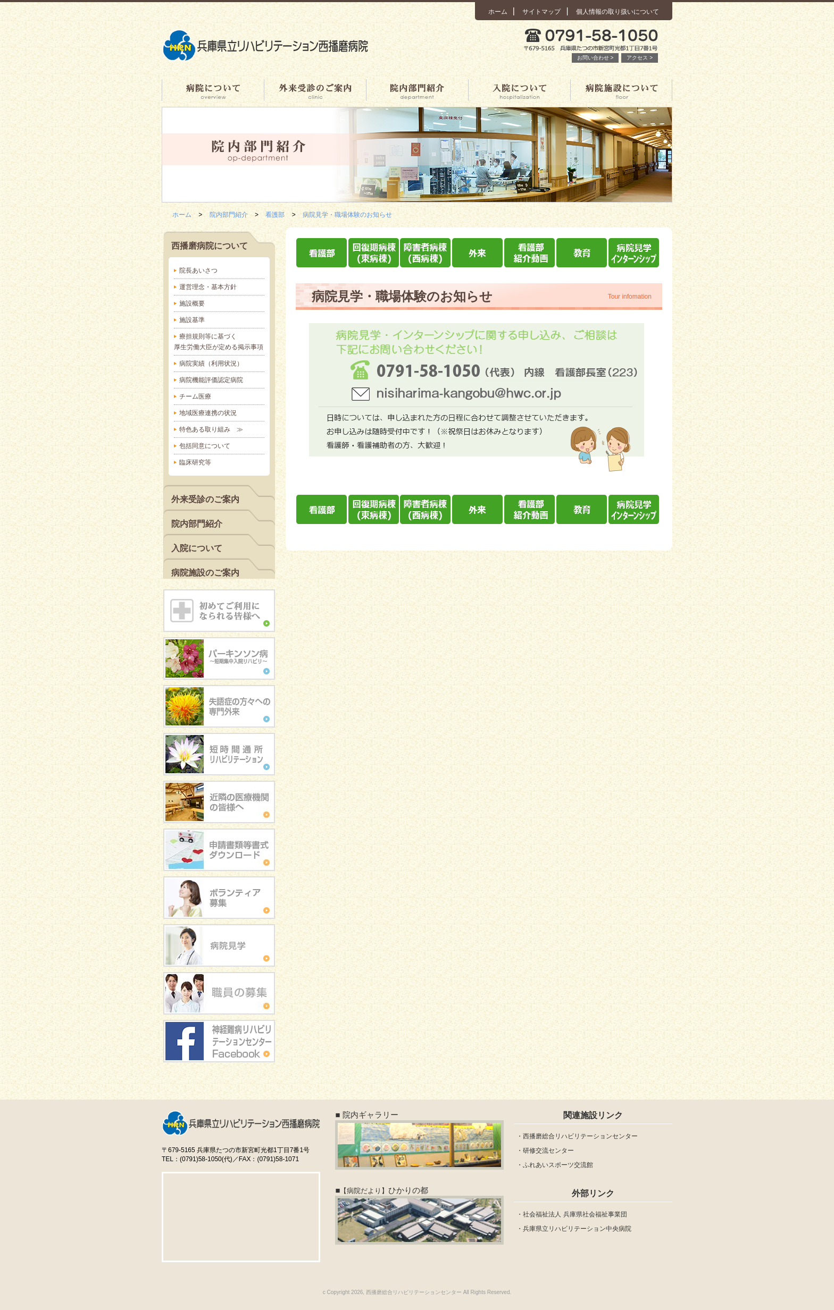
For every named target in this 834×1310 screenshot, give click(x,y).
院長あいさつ (198, 270)
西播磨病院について (213, 90)
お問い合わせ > (595, 58)
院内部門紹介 (417, 90)
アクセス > (640, 58)
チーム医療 (195, 396)
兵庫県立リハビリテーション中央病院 (577, 1228)
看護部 (275, 214)
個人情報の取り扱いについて (617, 11)
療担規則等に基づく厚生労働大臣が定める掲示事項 (218, 342)
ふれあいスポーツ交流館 (558, 1165)
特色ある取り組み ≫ (211, 429)
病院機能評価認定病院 (211, 380)
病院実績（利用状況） (211, 363)
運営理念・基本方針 (208, 287)
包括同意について (204, 446)
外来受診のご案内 (315, 90)
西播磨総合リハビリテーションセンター (580, 1136)
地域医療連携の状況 (208, 413)
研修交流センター (548, 1150)
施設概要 (192, 303)
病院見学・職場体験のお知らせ (347, 214)
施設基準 (192, 320)
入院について (519, 90)
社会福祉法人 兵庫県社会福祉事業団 (575, 1214)
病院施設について (621, 90)
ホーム (497, 11)
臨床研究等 (195, 462)
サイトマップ (541, 11)
